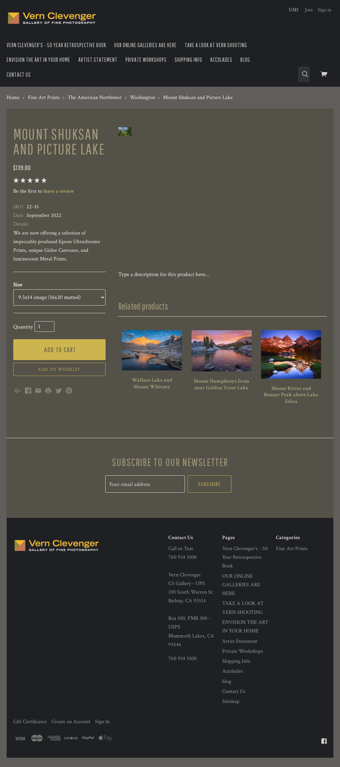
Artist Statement (98, 59)
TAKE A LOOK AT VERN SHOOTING (216, 45)
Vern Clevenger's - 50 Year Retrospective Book (56, 45)
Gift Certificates (30, 730)
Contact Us (19, 74)
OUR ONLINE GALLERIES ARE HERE (145, 45)
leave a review (58, 191)
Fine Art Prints (292, 557)
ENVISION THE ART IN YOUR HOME (38, 59)
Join (309, 10)
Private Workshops (146, 59)
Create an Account (70, 730)
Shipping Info (188, 59)
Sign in (324, 10)
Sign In (102, 730)
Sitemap (230, 710)
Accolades (221, 59)
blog (245, 59)
